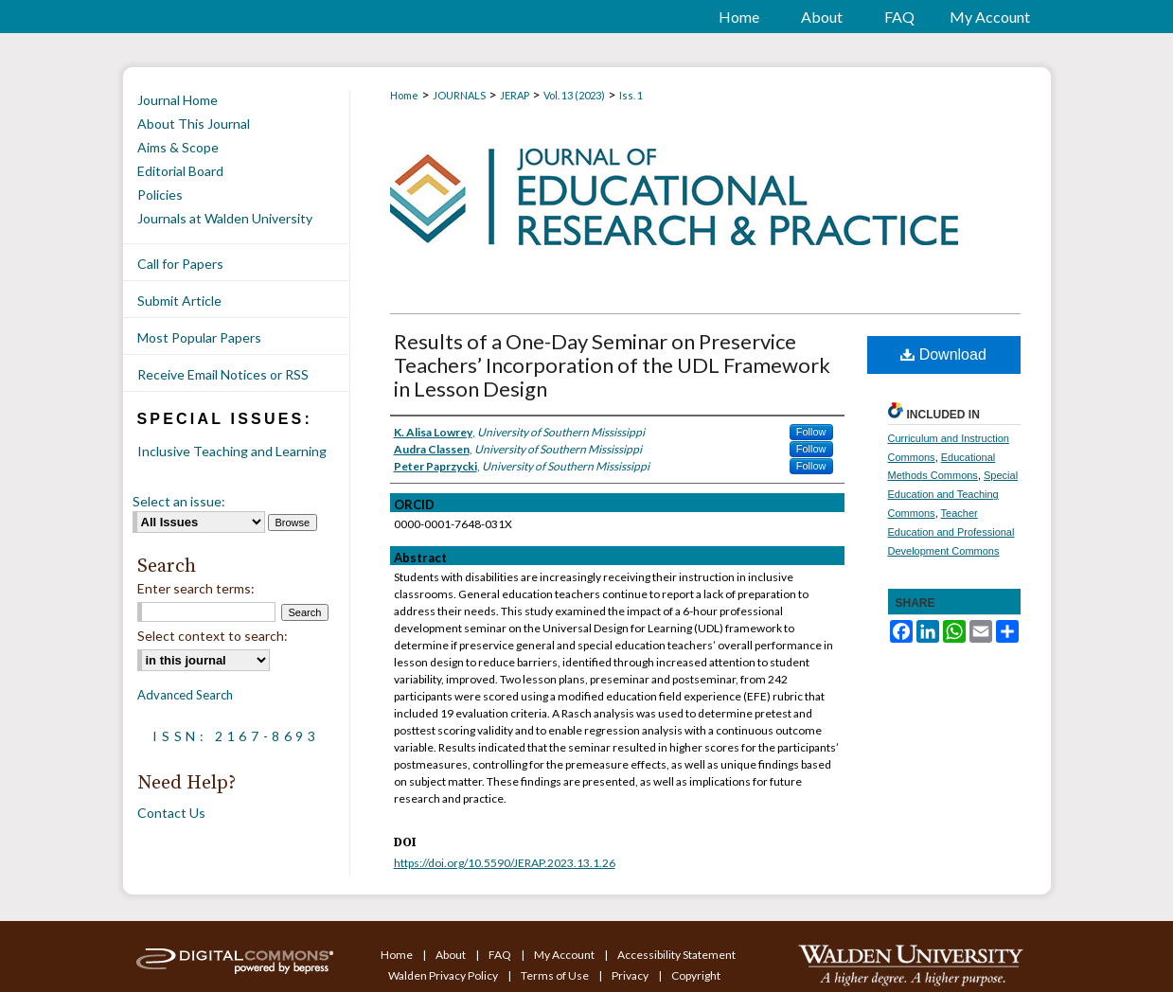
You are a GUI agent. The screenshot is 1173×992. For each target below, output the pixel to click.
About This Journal (193, 123)
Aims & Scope (178, 147)
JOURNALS (459, 95)
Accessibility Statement (676, 955)
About (451, 955)
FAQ (501, 955)
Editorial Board (180, 171)
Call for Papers (180, 264)
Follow (811, 431)
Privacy (631, 975)
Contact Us (171, 813)
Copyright (695, 975)
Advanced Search (185, 694)
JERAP (514, 95)
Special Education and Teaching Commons (953, 494)
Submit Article (179, 300)
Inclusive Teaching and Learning (232, 451)
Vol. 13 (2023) (574, 95)
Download (943, 354)
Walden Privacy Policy (444, 975)
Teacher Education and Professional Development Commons (951, 532)
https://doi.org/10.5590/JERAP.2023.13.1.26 (504, 863)
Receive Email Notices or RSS (223, 374)
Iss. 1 (631, 95)
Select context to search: (212, 636)
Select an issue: (179, 501)
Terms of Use (556, 975)
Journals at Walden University (224, 218)
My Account (565, 955)
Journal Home (177, 100)
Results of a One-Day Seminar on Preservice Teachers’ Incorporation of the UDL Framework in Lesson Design (612, 364)
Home (404, 95)
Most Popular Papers (199, 337)
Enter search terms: (196, 588)
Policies (160, 194)
